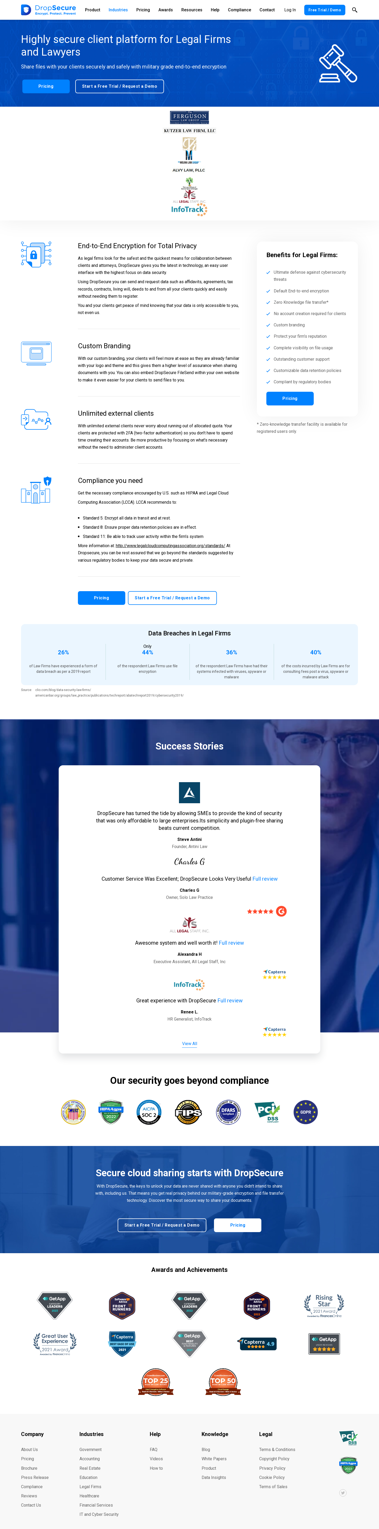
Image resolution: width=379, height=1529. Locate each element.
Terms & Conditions (277, 1443)
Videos (156, 1452)
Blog (206, 1443)
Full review (265, 874)
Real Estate (90, 1462)
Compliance (239, 9)
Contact (267, 9)
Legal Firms (90, 1480)
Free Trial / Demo (324, 10)
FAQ (153, 1443)
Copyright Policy (274, 1452)
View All (189, 1039)
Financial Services (96, 1499)
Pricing (143, 9)
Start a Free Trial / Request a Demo (118, 84)
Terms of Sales (273, 1480)
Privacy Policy (272, 1462)
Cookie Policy (272, 1471)
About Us (29, 1443)
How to (156, 1462)
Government (90, 1443)
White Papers (214, 1452)
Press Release (35, 1471)
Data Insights (214, 1471)
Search (355, 10)
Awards (165, 9)
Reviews (29, 1489)
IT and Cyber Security (99, 1508)
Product (92, 9)
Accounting (89, 1452)
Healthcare (89, 1489)
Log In (290, 9)
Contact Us (31, 1499)
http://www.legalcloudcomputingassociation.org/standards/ (170, 545)
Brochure (29, 1462)
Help (215, 9)
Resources (191, 9)
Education (88, 1471)
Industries (118, 9)
